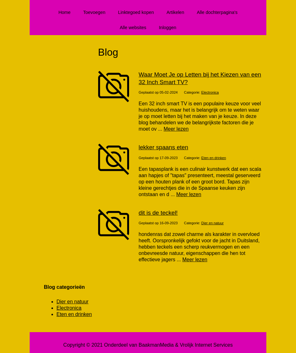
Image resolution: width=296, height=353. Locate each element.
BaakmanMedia (156, 345)
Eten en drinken (213, 158)
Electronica (210, 92)
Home (64, 12)
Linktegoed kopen (136, 12)
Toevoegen (94, 12)
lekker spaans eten (163, 147)
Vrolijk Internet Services (206, 345)
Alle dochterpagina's (217, 12)
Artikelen (175, 12)
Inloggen (167, 27)
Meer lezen (175, 129)
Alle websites (133, 27)
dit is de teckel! (158, 212)
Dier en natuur (212, 223)
